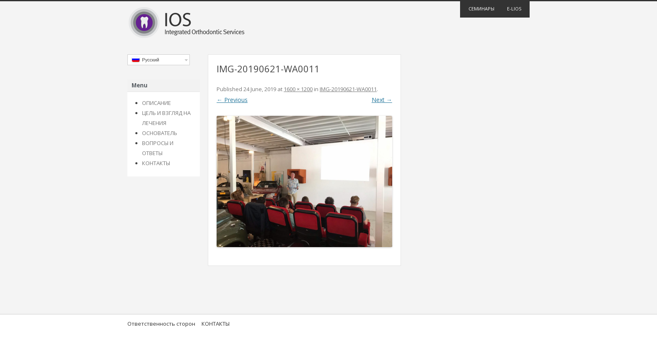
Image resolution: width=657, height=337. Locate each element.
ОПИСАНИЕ (156, 103)
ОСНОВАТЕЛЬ (159, 133)
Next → (382, 100)
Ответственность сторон (161, 323)
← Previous (232, 100)
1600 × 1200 (298, 89)
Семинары (481, 8)
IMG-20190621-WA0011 (348, 89)
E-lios (514, 8)
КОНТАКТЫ (156, 163)
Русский (145, 59)
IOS (328, 23)
